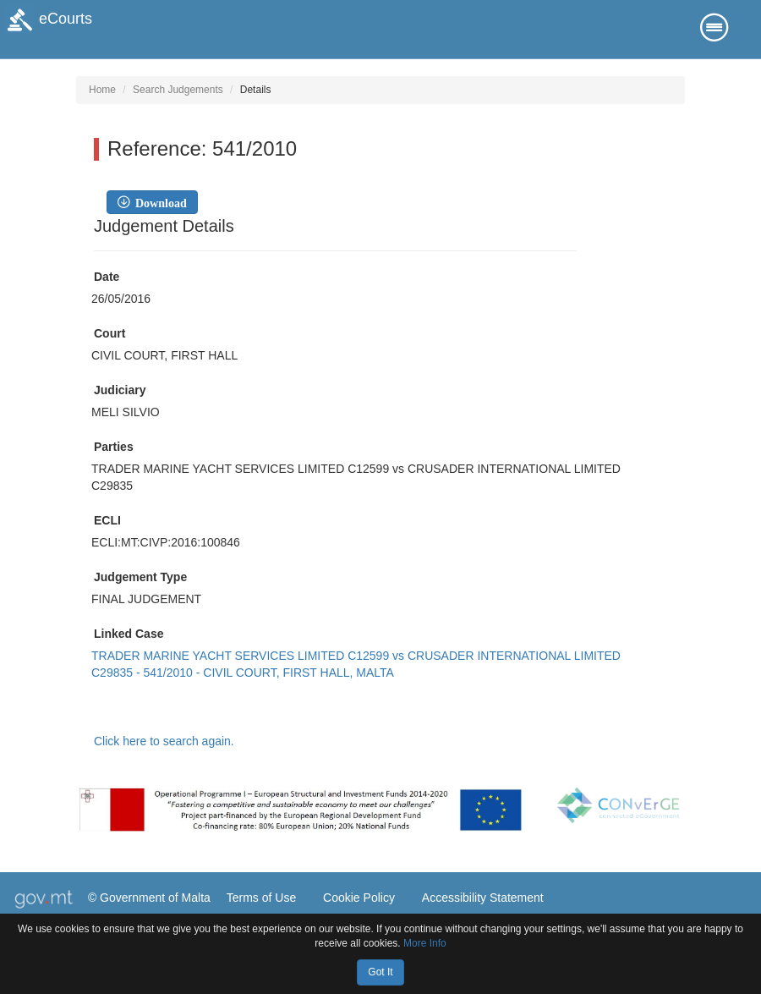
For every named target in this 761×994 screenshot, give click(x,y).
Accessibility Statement (483, 897)
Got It (380, 972)
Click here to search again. (164, 741)
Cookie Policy (359, 897)
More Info (424, 943)
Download (158, 202)
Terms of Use (261, 897)
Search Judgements (178, 90)
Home (102, 90)
